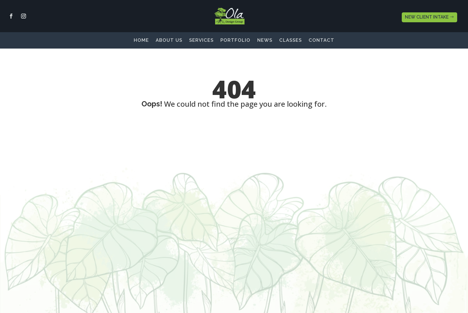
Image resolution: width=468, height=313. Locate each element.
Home (141, 40)
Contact (321, 40)
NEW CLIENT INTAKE (426, 17)
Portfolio (235, 40)
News (264, 40)
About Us (169, 40)
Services (201, 40)
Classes (290, 40)
